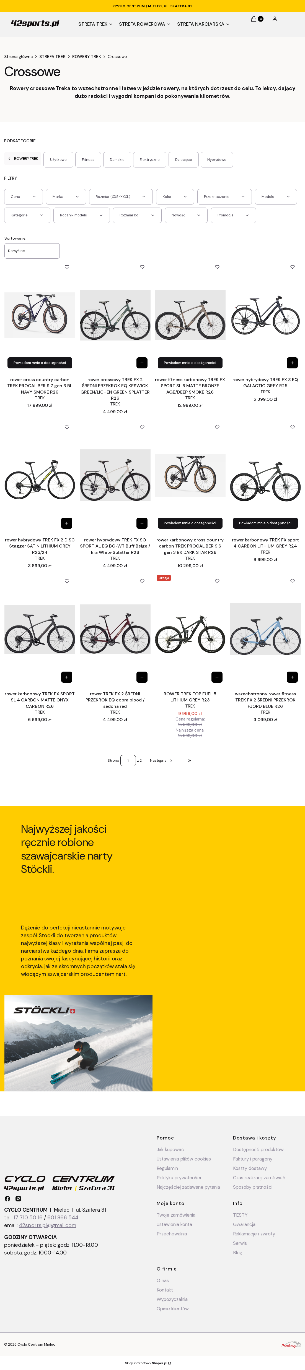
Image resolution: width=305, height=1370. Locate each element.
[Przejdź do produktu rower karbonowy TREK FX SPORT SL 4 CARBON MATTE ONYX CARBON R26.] (39, 629)
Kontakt (165, 1290)
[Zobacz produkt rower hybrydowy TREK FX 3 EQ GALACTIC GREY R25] (292, 362)
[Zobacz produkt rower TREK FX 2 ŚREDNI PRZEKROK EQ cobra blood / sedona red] (141, 677)
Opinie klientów (173, 1309)
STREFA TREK (52, 56)
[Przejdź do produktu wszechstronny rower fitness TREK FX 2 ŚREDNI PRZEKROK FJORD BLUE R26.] (265, 629)
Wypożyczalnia (172, 1299)
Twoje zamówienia (176, 1215)
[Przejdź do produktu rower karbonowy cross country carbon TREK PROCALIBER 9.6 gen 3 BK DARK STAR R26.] (190, 475)
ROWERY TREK (86, 56)
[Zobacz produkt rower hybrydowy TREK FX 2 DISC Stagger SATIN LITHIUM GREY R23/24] (66, 523)
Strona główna (18, 56)
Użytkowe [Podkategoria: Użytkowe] (58, 159)
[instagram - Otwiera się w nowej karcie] (18, 1198)
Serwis (240, 1243)
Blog (237, 1252)
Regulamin (167, 1168)
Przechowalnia (172, 1234)
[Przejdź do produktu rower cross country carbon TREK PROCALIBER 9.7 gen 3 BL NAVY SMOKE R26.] (39, 315)
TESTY (240, 1215)
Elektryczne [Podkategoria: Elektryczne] (150, 159)
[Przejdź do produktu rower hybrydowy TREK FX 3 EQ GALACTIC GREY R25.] (265, 315)
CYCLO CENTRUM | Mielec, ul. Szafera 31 (152, 6)
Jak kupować (170, 1149)
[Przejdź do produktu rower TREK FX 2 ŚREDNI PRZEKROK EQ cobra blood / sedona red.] (115, 629)
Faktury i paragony (252, 1159)
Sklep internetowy (146, 1363)
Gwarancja (244, 1224)
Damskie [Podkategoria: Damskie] (117, 159)
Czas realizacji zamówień (259, 1178)
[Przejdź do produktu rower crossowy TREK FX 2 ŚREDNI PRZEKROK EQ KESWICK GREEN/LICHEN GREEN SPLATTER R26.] (115, 315)
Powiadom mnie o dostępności (40, 362)
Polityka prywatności (179, 1178)
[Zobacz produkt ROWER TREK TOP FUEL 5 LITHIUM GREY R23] (217, 677)
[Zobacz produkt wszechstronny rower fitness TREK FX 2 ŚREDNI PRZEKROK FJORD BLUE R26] (292, 677)
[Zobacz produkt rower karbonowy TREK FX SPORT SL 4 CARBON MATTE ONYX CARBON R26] (66, 677)
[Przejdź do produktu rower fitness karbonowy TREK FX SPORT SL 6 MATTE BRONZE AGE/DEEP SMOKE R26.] (190, 315)
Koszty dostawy (250, 1168)
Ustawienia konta (174, 1224)
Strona (113, 760)
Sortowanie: (15, 238)
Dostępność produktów (258, 1149)
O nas (163, 1280)
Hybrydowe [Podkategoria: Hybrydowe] (216, 159)
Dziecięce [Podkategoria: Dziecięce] (183, 159)
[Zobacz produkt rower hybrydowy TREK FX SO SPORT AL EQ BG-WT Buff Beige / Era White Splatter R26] (141, 523)
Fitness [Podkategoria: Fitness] (88, 159)
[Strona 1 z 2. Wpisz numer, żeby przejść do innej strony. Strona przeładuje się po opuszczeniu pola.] (128, 760)
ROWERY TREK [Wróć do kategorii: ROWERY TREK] (22, 158)
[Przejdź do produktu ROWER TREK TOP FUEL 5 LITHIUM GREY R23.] (190, 629)
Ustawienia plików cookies (184, 1159)
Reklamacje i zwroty (254, 1234)
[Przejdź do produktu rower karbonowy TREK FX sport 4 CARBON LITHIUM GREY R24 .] (265, 475)
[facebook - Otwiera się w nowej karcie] (7, 1198)
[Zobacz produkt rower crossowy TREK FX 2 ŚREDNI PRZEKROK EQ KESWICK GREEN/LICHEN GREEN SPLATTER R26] (141, 362)
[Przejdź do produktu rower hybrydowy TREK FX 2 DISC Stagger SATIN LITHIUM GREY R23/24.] (39, 475)
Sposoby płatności (252, 1187)
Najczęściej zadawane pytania (188, 1187)
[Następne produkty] (162, 760)
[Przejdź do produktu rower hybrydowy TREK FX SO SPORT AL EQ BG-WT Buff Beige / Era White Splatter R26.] (115, 475)
